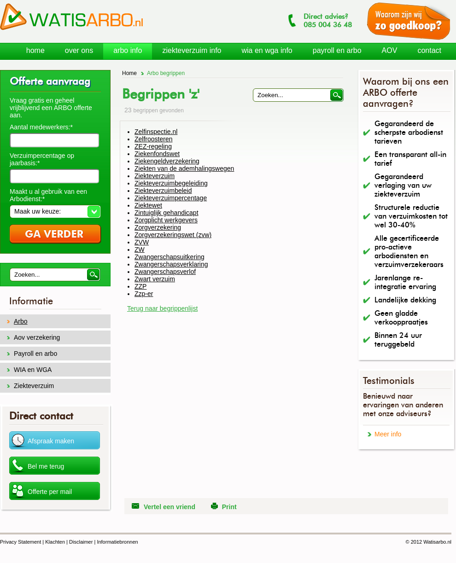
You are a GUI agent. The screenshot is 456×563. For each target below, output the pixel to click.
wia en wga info (266, 50)
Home (129, 73)
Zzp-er (143, 293)
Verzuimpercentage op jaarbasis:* (42, 159)
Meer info (387, 434)
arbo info (127, 50)
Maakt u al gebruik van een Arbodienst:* (48, 195)
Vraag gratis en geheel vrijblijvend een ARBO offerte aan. (51, 108)
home (35, 50)
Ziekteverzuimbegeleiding (171, 183)
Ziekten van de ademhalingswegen (184, 168)
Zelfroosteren (153, 139)
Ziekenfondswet (157, 153)
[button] (55, 211)
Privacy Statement (20, 542)
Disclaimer (81, 542)
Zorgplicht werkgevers (166, 220)
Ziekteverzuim (154, 176)
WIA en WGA (33, 369)
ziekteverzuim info (191, 50)
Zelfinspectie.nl (155, 131)
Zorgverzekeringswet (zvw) (172, 234)
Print (229, 507)
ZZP (140, 286)
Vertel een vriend (169, 507)
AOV (390, 50)
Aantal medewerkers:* (41, 127)
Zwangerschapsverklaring (171, 264)
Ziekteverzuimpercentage (170, 198)
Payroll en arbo (35, 353)
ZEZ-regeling (153, 146)
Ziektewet (148, 205)
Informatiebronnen (117, 542)
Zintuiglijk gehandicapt (166, 212)
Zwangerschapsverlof (165, 271)
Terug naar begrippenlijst (162, 308)
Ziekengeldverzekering (166, 161)
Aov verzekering (37, 337)
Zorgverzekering (157, 227)
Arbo (21, 321)
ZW (139, 249)
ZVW (141, 242)
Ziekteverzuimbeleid (163, 190)
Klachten (55, 542)
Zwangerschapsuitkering (169, 257)
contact (429, 50)
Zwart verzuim (154, 279)
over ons (79, 50)
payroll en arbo (337, 50)
